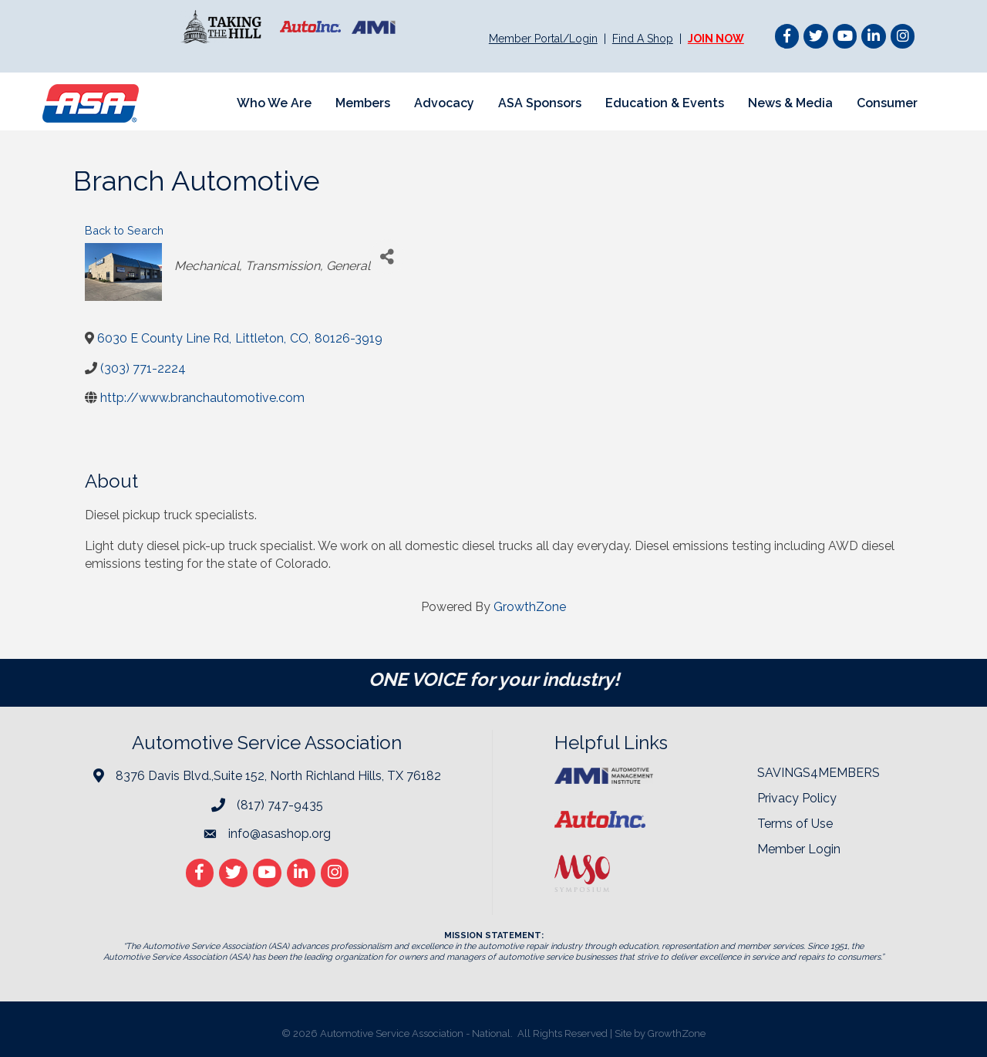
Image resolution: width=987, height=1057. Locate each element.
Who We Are (274, 103)
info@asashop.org (279, 833)
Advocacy (444, 103)
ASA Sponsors (539, 103)
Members (362, 103)
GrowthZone (530, 606)
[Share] (387, 256)
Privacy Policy (797, 798)
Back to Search (124, 230)
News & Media (790, 103)
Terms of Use (795, 823)
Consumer (887, 103)
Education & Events (664, 103)
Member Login (798, 849)
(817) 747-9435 (280, 805)
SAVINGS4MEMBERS (818, 772)
